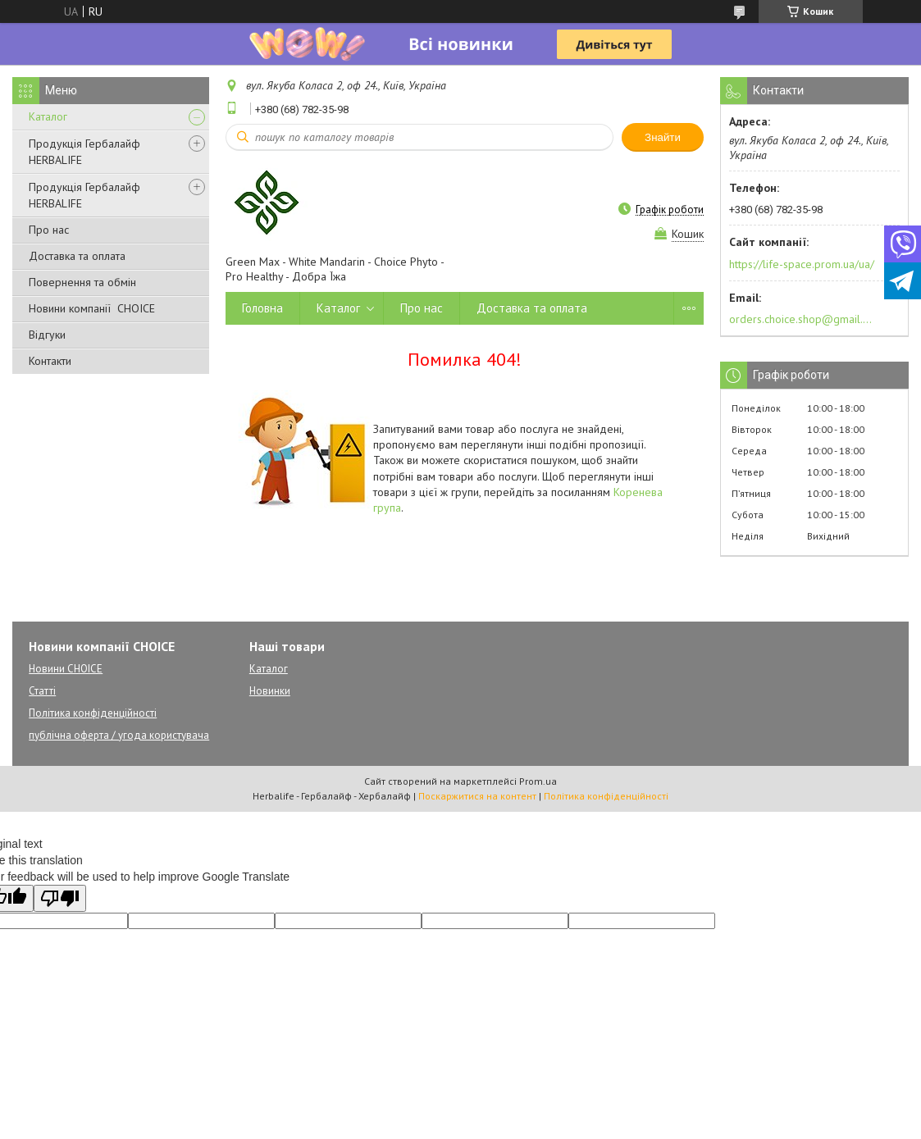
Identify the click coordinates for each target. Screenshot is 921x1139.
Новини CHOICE (66, 669)
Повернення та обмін (82, 282)
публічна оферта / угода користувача (119, 735)
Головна (262, 308)
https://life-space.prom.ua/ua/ (801, 264)
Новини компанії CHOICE (92, 308)
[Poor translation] (60, 898)
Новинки (269, 691)
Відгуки (47, 334)
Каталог (48, 116)
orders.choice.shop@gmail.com (801, 319)
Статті (42, 691)
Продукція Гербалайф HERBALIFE (84, 151)
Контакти (50, 360)
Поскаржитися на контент (477, 796)
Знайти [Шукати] (663, 137)
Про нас (49, 229)
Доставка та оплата (77, 255)
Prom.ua (538, 781)
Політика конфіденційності (93, 713)
